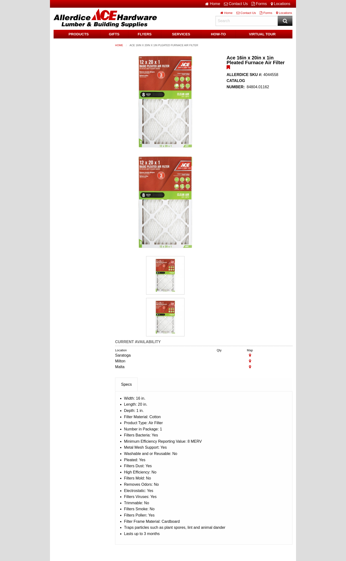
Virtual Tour (262, 34)
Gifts (114, 34)
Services (181, 34)
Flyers (145, 34)
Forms (259, 4)
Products (78, 34)
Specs (126, 384)
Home (119, 45)
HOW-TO (218, 34)
